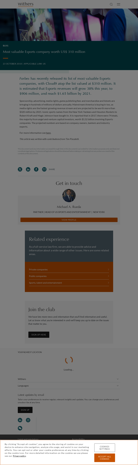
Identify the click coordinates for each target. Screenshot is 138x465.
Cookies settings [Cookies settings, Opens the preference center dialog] (104, 447)
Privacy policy (19, 456)
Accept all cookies (104, 457)
